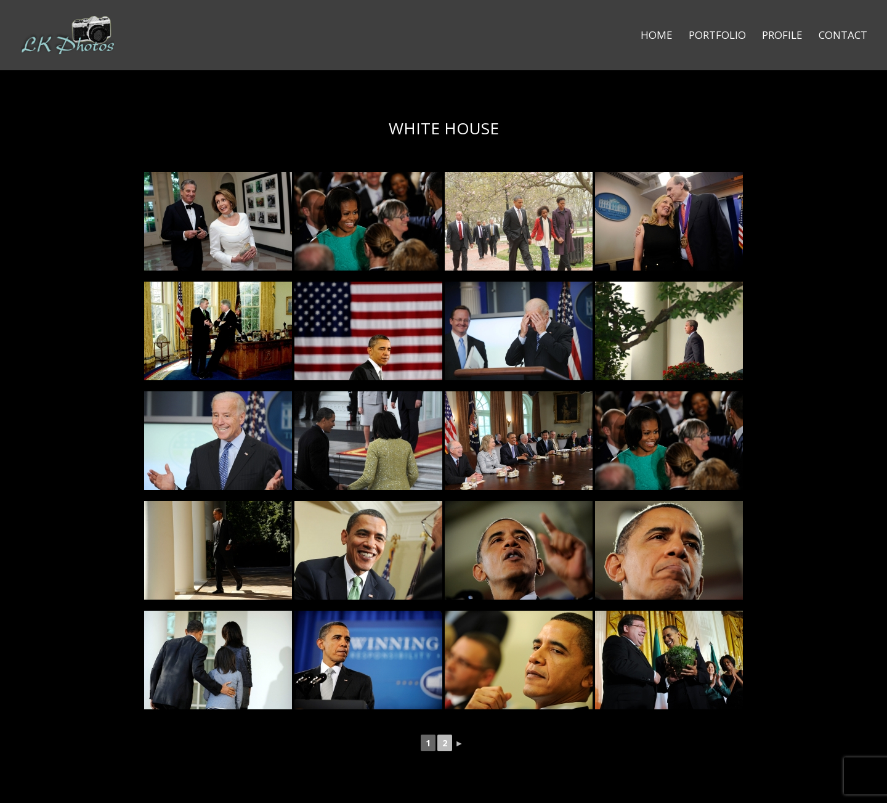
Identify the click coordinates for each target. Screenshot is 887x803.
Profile (782, 36)
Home (657, 36)
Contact (843, 36)
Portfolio (717, 36)
